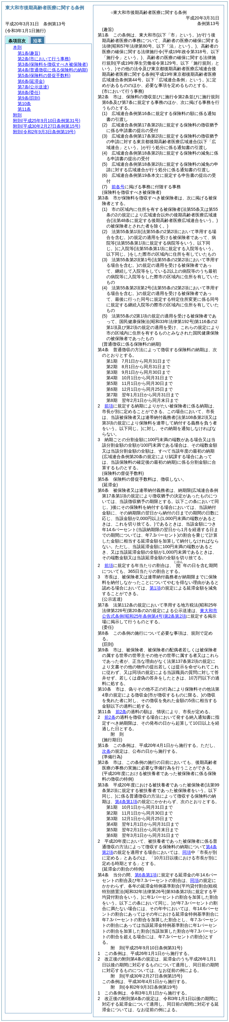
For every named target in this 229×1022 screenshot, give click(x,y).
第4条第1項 (126, 801)
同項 (186, 852)
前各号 (118, 186)
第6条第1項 (146, 874)
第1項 (155, 588)
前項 (108, 405)
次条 (106, 751)
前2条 (121, 711)
